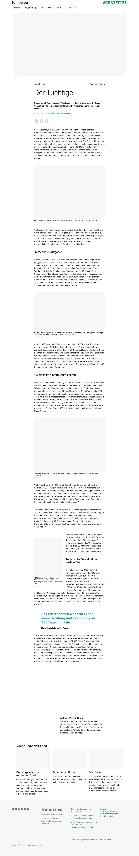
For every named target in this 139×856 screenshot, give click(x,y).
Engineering (30, 8)
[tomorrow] (20, 2)
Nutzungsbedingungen (109, 814)
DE (125, 8)
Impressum (104, 809)
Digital (59, 8)
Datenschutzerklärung (108, 811)
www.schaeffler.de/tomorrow (82, 827)
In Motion (16, 8)
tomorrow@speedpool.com (81, 818)
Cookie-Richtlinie (106, 816)
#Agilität (39, 114)
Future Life (71, 8)
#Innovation (52, 114)
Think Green (46, 8)
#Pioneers (66, 114)
